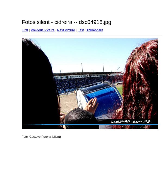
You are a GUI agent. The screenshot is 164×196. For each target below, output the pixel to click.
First (25, 30)
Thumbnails (94, 30)
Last (81, 30)
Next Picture (66, 30)
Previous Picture (42, 30)
